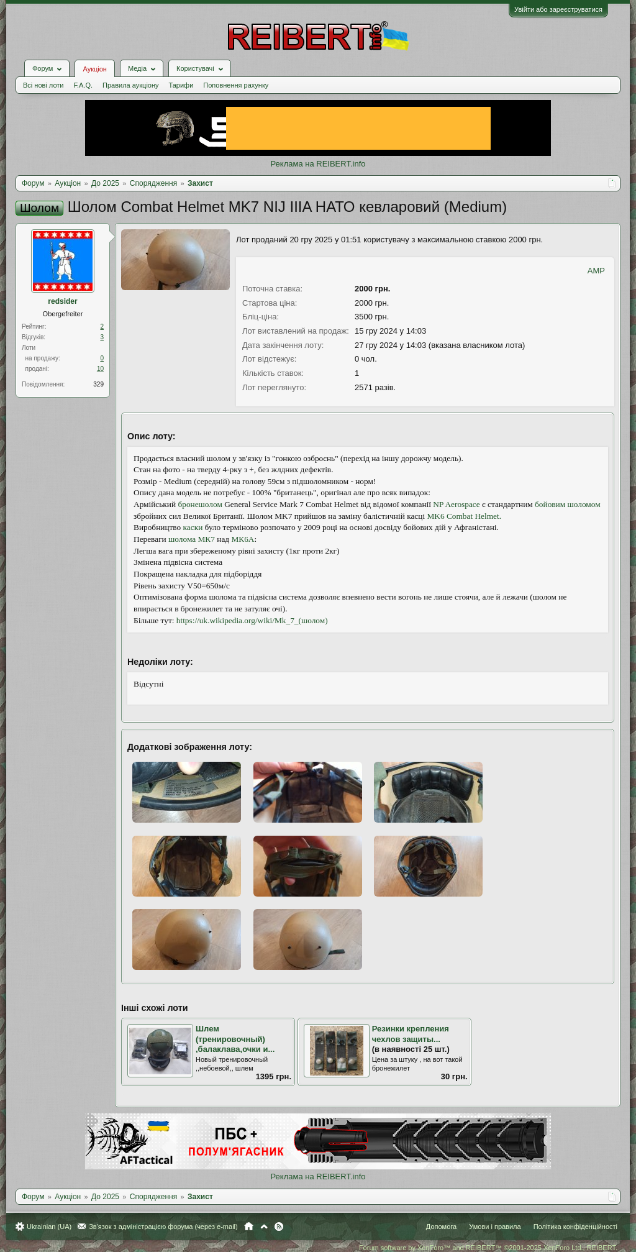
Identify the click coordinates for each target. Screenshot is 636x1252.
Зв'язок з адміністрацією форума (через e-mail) (163, 1226)
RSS (279, 1226)
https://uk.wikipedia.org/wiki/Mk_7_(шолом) (252, 620)
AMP (596, 270)
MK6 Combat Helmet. (464, 516)
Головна (248, 1226)
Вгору (264, 1226)
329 (98, 384)
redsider (62, 301)
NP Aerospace (456, 504)
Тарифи (181, 85)
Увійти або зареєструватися (558, 9)
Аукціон (94, 69)
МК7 (206, 539)
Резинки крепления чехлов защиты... (410, 1034)
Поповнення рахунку (235, 85)
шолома (182, 539)
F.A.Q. (83, 85)
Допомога (441, 1226)
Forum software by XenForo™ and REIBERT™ (488, 1247)
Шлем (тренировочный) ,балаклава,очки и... (235, 1039)
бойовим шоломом (568, 504)
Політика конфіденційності (575, 1226)
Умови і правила (494, 1226)
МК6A (242, 539)
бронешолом (200, 504)
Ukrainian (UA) (49, 1226)
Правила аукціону (130, 85)
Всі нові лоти (43, 85)
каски (193, 527)
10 (100, 368)
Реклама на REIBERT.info (317, 163)
